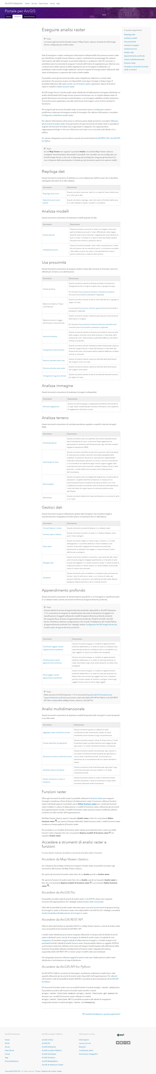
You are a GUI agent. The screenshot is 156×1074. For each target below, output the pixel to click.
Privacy (38, 1070)
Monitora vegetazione (51, 407)
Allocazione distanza (106, 292)
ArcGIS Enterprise (13, 3)
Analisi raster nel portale (93, 902)
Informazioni (84, 1039)
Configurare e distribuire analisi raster (57, 115)
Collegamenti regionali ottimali (54, 376)
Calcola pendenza (49, 443)
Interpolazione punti (50, 250)
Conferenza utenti (86, 1050)
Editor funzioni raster (65, 87)
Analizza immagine (131, 45)
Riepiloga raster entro (51, 194)
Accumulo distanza (50, 336)
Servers (34, 3)
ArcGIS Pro (46, 1042)
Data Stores (43, 3)
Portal (27, 3)
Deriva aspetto (48, 484)
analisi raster (94, 937)
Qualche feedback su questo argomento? (102, 1013)
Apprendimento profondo (134, 56)
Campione (47, 578)
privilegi (97, 109)
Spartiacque (47, 498)
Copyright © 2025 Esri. (13, 1070)
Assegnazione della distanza (53, 350)
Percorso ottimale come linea (54, 361)
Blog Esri (82, 1046)
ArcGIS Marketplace (50, 1060)
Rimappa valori (48, 563)
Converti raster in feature (52, 534)
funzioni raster (84, 84)
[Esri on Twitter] (117, 1041)
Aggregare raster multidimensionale (56, 733)
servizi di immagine (70, 937)
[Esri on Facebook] (121, 1041)
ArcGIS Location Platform (52, 1050)
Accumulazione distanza (88, 292)
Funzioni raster (130, 63)
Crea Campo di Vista (50, 462)
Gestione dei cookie (49, 1070)
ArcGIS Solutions (48, 1057)
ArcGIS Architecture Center (52, 1064)
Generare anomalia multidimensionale (57, 757)
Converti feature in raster (52, 528)
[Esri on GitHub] (125, 1041)
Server (7, 1046)
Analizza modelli (130, 38)
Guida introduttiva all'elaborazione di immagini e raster (64, 913)
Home (8, 17)
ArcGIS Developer (49, 1053)
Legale (59, 1070)
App (58, 3)
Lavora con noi (85, 1042)
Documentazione (11, 1060)
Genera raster (77, 943)
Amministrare (29, 17)
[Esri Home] (120, 1034)
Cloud (52, 3)
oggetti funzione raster (79, 957)
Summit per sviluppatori (88, 1053)
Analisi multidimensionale (134, 59)
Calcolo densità (49, 235)
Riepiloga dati (129, 35)
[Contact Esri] (128, 1041)
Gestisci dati (129, 52)
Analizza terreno (130, 49)
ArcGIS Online (47, 1039)
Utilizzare (17, 17)
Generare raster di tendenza (53, 770)
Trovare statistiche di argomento (55, 743)
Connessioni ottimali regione (90, 308)
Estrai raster (47, 546)
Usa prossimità (130, 42)
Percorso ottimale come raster (54, 368)
